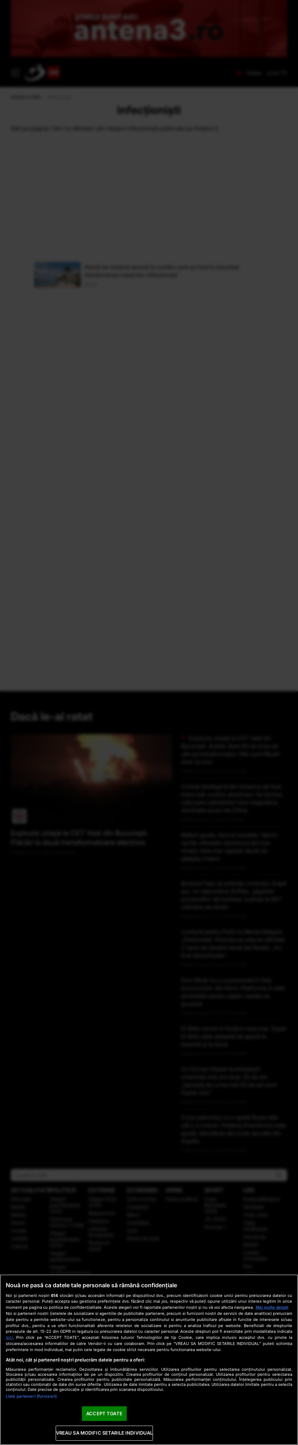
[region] (149, 1359)
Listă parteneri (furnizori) (31, 1396)
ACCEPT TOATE (104, 1413)
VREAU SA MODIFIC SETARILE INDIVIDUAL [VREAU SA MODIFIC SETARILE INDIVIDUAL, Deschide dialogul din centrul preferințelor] (104, 1433)
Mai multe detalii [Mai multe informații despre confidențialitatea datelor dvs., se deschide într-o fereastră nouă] (272, 1307)
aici (9, 1337)
